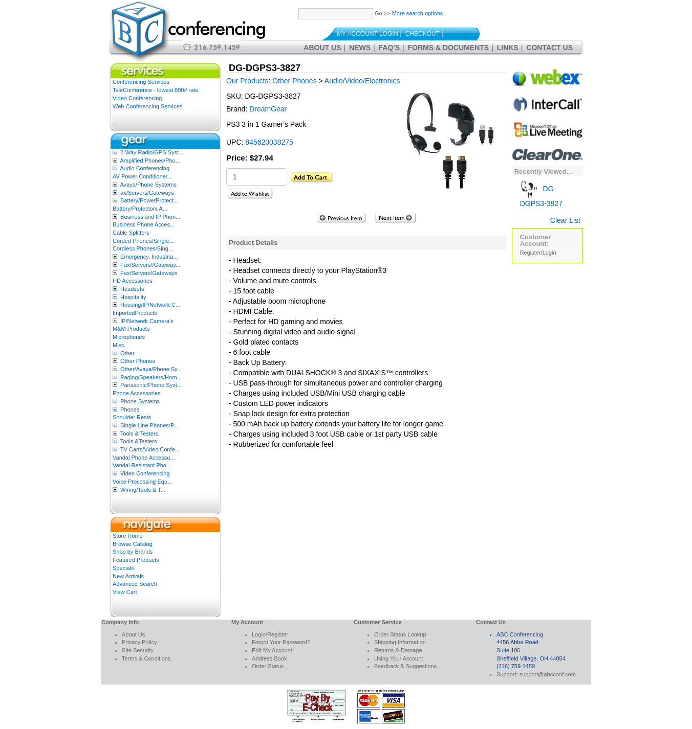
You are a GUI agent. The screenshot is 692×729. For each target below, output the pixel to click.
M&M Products (131, 329)
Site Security (138, 650)
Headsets (132, 289)
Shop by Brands (133, 552)
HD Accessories (133, 281)
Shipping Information (400, 642)
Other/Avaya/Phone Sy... (151, 369)
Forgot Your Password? (281, 642)
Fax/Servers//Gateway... (150, 265)
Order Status (268, 666)
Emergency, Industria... (149, 257)
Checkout (422, 33)
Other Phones (137, 361)
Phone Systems (140, 401)
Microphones (129, 337)
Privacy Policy (139, 642)
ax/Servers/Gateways (147, 193)
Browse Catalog (133, 544)
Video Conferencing (137, 98)
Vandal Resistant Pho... (142, 465)
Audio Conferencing (144, 168)
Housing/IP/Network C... (150, 305)
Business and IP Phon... (150, 217)
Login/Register (270, 634)
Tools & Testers (139, 433)
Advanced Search (135, 584)
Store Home (128, 536)
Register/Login (538, 252)
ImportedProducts (135, 313)
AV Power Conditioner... (142, 176)
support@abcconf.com (548, 674)
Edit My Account (272, 650)
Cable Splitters (131, 233)
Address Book (269, 658)
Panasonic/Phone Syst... (151, 385)
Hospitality (133, 297)
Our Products (247, 81)
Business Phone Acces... (144, 224)
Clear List (565, 220)
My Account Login (367, 33)
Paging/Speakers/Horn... (151, 377)
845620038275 (269, 142)
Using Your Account (398, 658)
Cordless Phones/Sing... (143, 248)
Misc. (119, 345)
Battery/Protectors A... (140, 209)
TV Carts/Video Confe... (150, 449)
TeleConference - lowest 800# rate (156, 90)
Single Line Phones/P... (149, 425)
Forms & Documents (448, 47)
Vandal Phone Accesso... (144, 457)
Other (127, 353)
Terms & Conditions (146, 658)
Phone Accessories (137, 393)
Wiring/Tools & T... (142, 490)
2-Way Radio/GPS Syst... (151, 152)
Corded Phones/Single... (143, 241)
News (360, 47)
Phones (129, 409)
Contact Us (549, 47)
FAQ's (389, 47)
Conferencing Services (141, 82)
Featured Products (136, 560)
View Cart (125, 592)
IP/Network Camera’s (147, 321)
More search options (417, 13)
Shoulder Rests (132, 417)
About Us (322, 47)
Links (507, 47)
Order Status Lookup (400, 634)
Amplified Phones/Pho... (150, 160)
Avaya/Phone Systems (148, 184)
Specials (123, 568)
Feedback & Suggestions (405, 666)
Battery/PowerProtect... (149, 200)
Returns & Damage (398, 650)
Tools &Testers (138, 441)
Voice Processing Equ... (142, 482)
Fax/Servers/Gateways (148, 273)
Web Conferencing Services (147, 106)
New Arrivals (128, 576)
